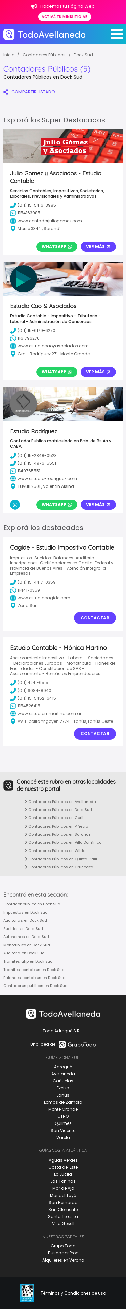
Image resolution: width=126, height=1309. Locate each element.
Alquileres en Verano (63, 1260)
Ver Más (98, 246)
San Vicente (63, 1130)
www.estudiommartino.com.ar (45, 714)
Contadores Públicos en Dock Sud (58, 809)
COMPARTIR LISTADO (29, 92)
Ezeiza (63, 1088)
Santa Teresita (63, 1216)
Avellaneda (63, 1074)
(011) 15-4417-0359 (33, 582)
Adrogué (63, 1067)
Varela (63, 1137)
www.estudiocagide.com (40, 598)
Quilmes (63, 1123)
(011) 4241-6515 (29, 683)
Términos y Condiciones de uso (73, 1293)
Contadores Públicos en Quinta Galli (61, 859)
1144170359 (25, 590)
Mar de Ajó (63, 1188)
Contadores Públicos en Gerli (54, 817)
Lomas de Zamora (63, 1102)
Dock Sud (83, 55)
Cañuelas (63, 1081)
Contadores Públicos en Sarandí (57, 834)
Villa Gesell (63, 1224)
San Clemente (63, 1209)
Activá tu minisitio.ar (65, 16)
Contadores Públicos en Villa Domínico (63, 842)
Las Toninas (63, 1181)
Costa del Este (63, 1167)
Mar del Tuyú (63, 1195)
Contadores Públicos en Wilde (55, 850)
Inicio (8, 55)
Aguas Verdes (63, 1160)
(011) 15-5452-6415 (33, 698)
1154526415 (25, 706)
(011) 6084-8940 (30, 690)
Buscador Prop (63, 1253)
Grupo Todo (63, 1246)
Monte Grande (63, 1109)
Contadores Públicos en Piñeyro (56, 826)
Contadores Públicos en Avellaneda (60, 801)
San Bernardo (63, 1202)
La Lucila (63, 1174)
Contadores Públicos (44, 55)
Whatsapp (57, 246)
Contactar (95, 618)
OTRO (63, 1116)
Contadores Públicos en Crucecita (59, 867)
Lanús (63, 1095)
